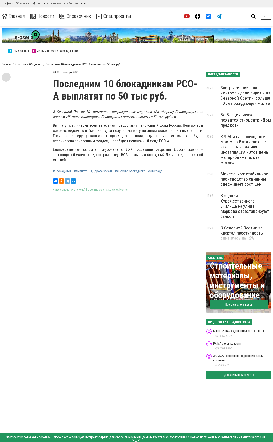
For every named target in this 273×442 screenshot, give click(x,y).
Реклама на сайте (61, 3)
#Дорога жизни (101, 171)
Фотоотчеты (40, 3)
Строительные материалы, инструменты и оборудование (237, 280)
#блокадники (62, 171)
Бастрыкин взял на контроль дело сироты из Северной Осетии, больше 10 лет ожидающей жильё (245, 95)
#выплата (80, 171)
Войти (266, 16)
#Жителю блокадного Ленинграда (138, 171)
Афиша (9, 3)
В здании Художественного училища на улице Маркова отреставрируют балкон (245, 206)
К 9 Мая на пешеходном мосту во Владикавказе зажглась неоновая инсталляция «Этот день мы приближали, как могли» (244, 149)
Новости (42, 16)
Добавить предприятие (239, 375)
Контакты (80, 3)
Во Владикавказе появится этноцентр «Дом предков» (246, 120)
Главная (13, 16)
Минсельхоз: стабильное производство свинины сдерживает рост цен (244, 179)
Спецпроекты (113, 16)
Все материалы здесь (239, 304)
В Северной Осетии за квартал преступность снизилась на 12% (242, 233)
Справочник (75, 16)
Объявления (23, 3)
